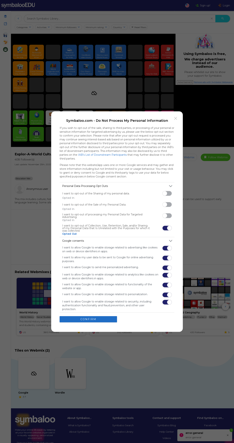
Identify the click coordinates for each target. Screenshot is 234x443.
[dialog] (117, 221)
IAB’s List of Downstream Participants (102, 154)
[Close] (175, 118)
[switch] (167, 193)
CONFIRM (88, 319)
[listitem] (117, 186)
